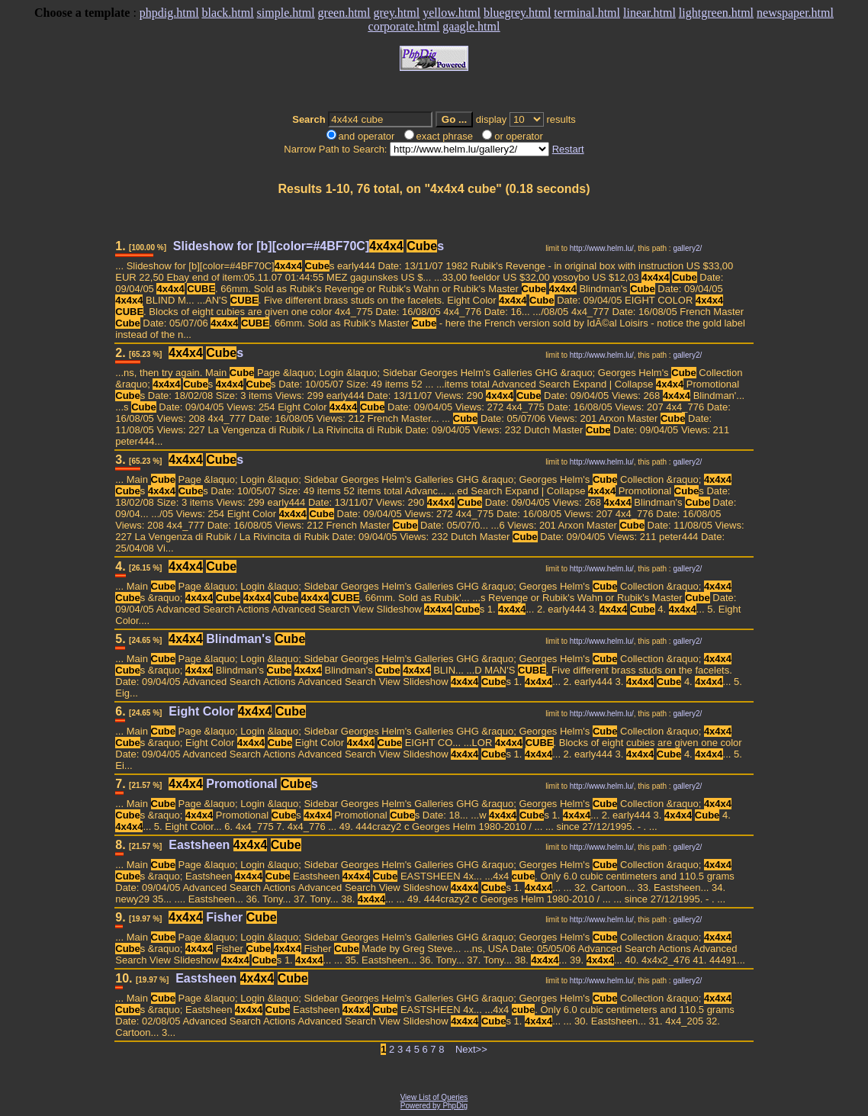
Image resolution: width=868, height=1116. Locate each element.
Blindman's (237, 638)
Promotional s (243, 783)
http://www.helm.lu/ (602, 248)
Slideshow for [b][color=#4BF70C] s (308, 246)
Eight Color (237, 711)
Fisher (222, 917)
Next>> (471, 1049)
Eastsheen (235, 844)
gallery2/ (687, 248)
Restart (568, 149)
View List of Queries (434, 1097)
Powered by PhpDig (434, 1106)
